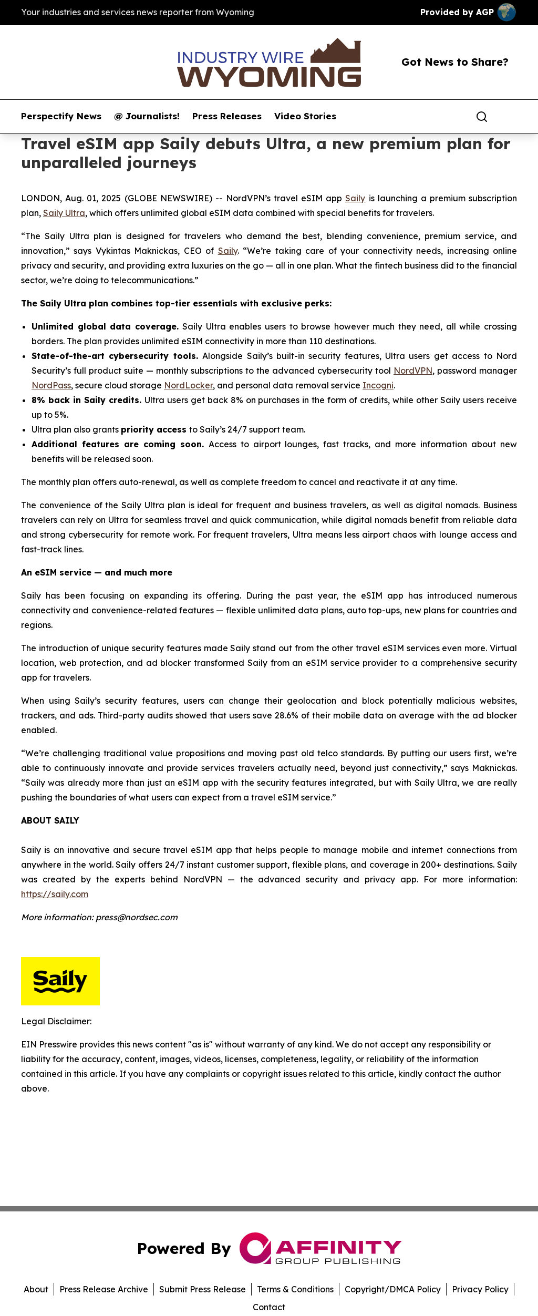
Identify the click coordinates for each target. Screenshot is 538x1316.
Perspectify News (61, 116)
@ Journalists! (147, 116)
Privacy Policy (480, 1289)
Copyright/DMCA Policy (393, 1289)
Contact (269, 1307)
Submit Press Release (202, 1289)
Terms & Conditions (295, 1289)
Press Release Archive (103, 1289)
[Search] (481, 117)
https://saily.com (54, 894)
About (36, 1289)
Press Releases (227, 116)
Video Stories (305, 116)
